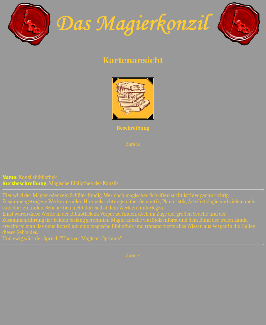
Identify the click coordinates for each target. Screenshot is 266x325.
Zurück (133, 144)
